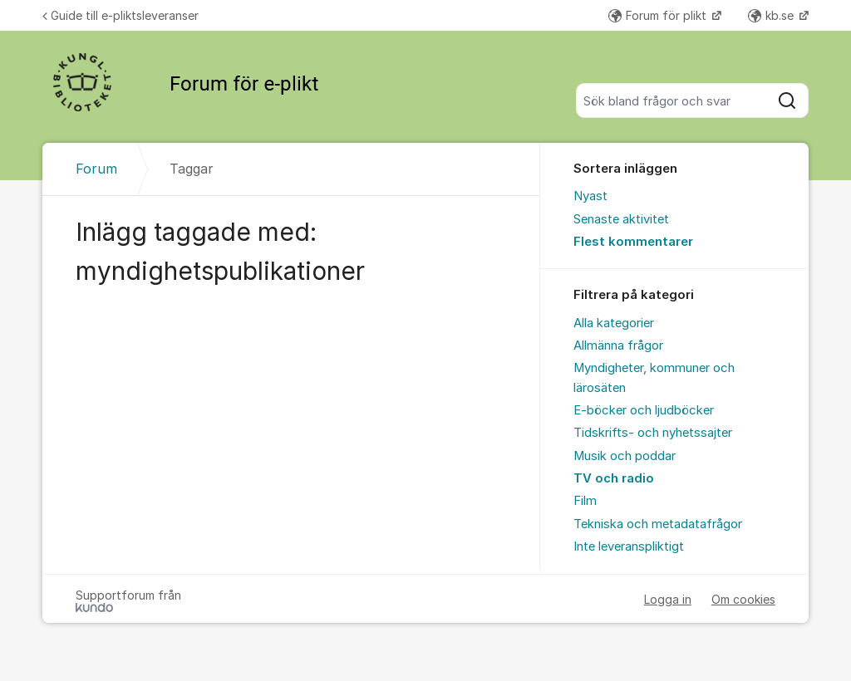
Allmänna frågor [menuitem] (618, 345)
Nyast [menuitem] (590, 196)
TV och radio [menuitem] (613, 478)
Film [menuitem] (585, 500)
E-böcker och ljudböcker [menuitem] (643, 410)
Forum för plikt (659, 15)
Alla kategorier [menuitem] (613, 323)
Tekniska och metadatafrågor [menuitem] (657, 524)
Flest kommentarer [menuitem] (633, 241)
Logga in (667, 599)
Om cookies (743, 599)
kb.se (772, 15)
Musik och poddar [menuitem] (624, 455)
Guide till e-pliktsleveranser (120, 15)
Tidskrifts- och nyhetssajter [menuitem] (652, 432)
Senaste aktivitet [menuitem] (621, 219)
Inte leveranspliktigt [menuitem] (628, 546)
